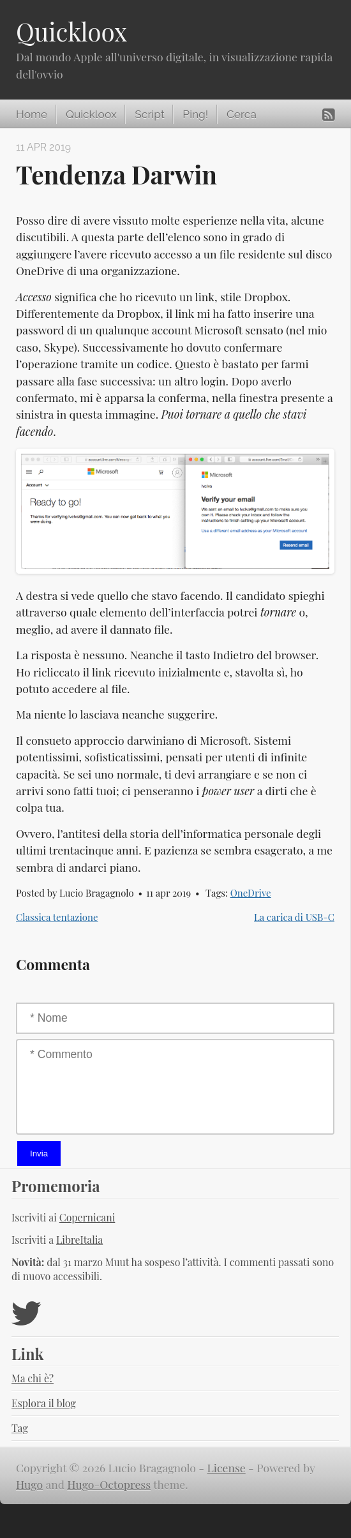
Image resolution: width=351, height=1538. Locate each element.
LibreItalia (79, 1239)
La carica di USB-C (294, 917)
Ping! (195, 114)
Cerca (242, 114)
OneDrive (250, 892)
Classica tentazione (57, 917)
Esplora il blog (43, 1403)
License (226, 1467)
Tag (19, 1428)
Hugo (29, 1484)
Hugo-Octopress (109, 1484)
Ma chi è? (32, 1378)
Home (31, 114)
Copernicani (87, 1217)
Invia (39, 1153)
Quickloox (71, 31)
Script (149, 114)
